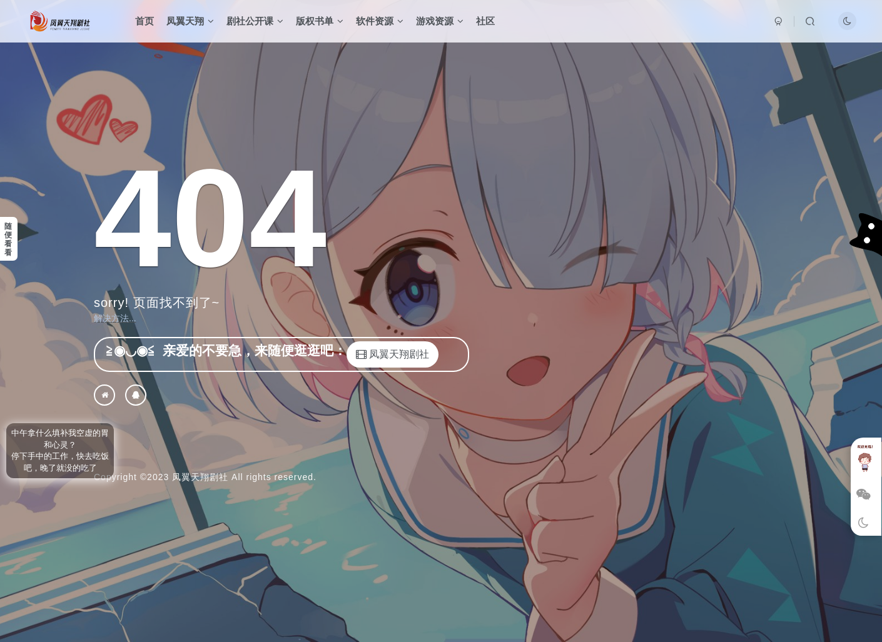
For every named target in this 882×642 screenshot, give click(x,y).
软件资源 (379, 21)
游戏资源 (440, 21)
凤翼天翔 (190, 21)
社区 (485, 21)
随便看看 (8, 239)
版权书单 (319, 21)
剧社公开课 (254, 21)
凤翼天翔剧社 (200, 477)
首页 (144, 21)
